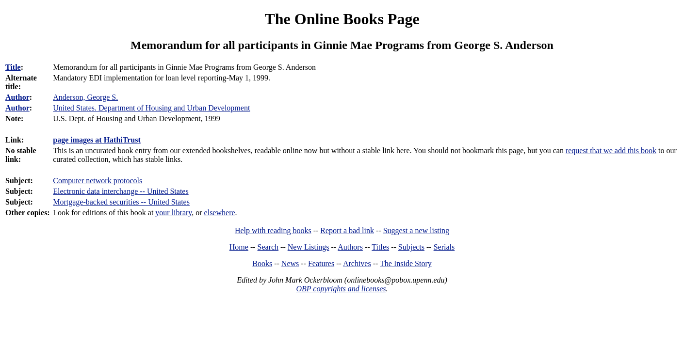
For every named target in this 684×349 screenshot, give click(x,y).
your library (173, 212)
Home (238, 247)
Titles (380, 247)
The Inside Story (406, 263)
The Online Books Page (341, 19)
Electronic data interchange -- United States (120, 191)
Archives (357, 263)
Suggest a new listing (416, 230)
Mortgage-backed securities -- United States (121, 202)
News (290, 263)
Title (13, 67)
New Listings (308, 247)
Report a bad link (347, 230)
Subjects (411, 247)
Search (268, 247)
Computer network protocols (97, 180)
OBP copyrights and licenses (341, 289)
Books (262, 263)
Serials (444, 247)
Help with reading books (273, 230)
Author (17, 97)
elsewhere (219, 212)
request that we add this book (611, 150)
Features (321, 263)
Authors (350, 247)
